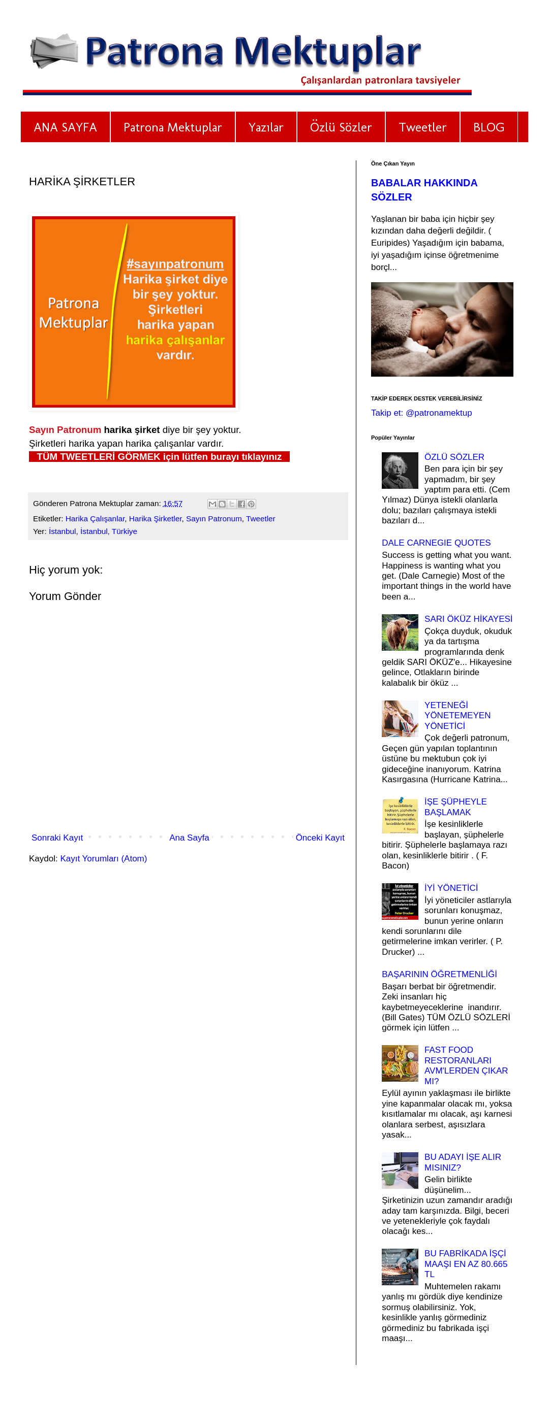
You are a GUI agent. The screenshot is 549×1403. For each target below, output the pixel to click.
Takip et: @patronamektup (421, 413)
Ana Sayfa (189, 838)
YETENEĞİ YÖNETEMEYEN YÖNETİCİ (457, 715)
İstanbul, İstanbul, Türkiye (93, 531)
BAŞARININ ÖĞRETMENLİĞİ (439, 974)
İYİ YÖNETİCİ (451, 888)
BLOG (489, 127)
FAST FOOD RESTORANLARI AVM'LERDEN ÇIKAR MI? (466, 1065)
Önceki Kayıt (320, 838)
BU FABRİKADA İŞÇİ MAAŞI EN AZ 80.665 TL (465, 1264)
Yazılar (266, 127)
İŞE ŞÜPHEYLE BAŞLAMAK (455, 807)
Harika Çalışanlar (95, 518)
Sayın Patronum (214, 518)
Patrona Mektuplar (173, 127)
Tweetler (423, 127)
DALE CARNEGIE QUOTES (436, 543)
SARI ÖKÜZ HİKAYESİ (468, 619)
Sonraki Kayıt (57, 838)
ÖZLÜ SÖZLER (454, 457)
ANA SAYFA (65, 127)
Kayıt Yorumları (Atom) (103, 858)
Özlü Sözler (341, 127)
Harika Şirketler (155, 518)
